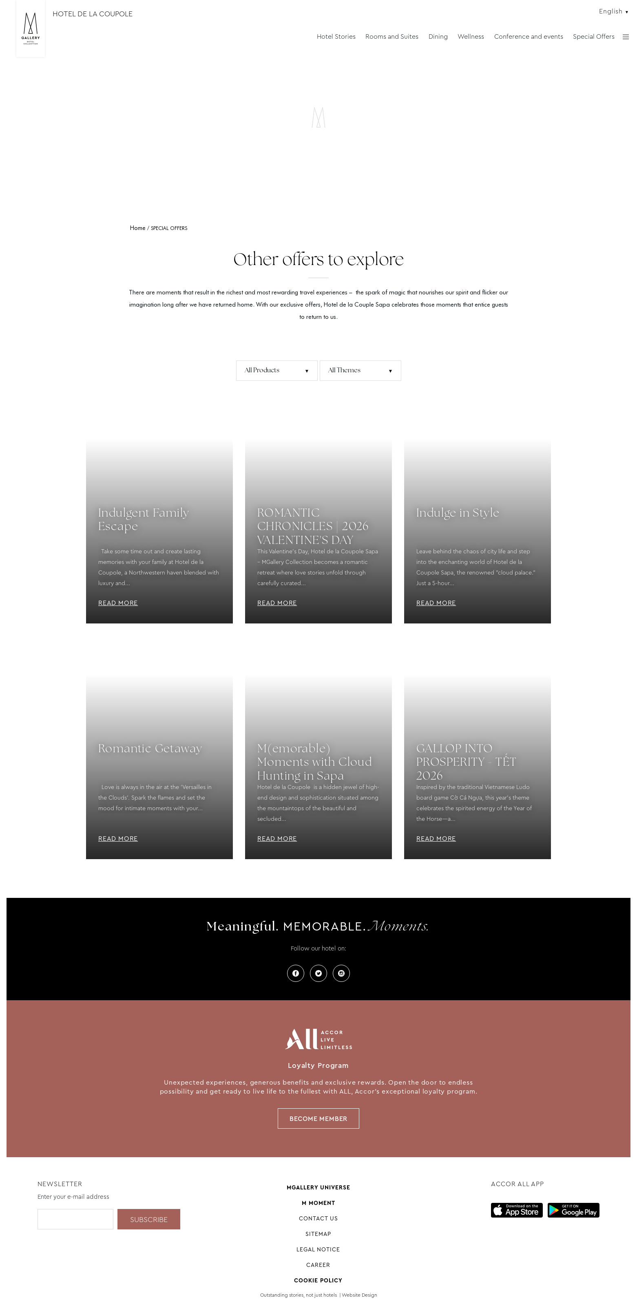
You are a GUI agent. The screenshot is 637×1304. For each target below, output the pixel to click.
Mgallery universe (318, 1187)
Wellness (471, 36)
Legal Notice (318, 1249)
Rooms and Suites (391, 36)
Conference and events (528, 36)
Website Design (359, 1295)
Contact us (318, 1218)
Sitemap (318, 1234)
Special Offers (594, 36)
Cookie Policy (318, 1280)
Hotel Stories (336, 36)
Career (318, 1265)
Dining (438, 36)
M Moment (318, 1203)
